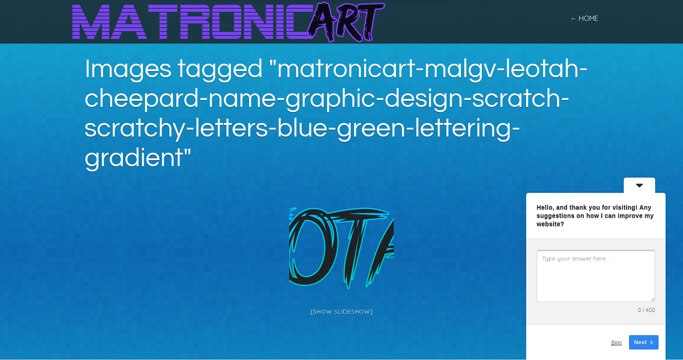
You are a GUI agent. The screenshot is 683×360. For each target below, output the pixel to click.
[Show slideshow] (342, 311)
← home (584, 18)
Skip (616, 342)
